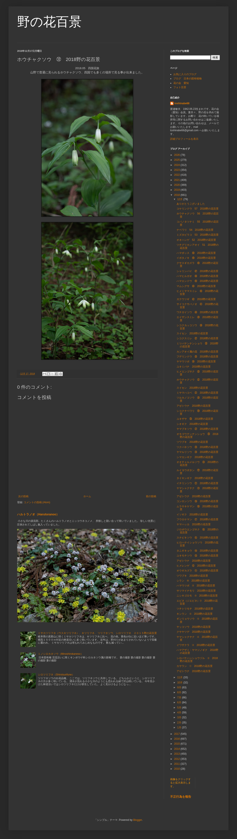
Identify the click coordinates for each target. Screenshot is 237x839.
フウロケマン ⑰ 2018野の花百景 (197, 519)
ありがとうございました (191, 203)
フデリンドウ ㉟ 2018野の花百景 (197, 356)
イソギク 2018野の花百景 (192, 514)
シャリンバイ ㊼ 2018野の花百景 (197, 271)
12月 (180, 199)
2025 (177, 159)
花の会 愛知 (181, 83)
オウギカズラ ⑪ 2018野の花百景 (197, 570)
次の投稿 (23, 496)
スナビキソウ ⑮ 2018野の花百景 (197, 537)
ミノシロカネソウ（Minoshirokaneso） (60, 653)
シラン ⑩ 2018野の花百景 (193, 580)
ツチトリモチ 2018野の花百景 (195, 608)
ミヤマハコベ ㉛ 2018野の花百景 (197, 392)
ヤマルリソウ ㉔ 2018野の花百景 (197, 452)
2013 (177, 753)
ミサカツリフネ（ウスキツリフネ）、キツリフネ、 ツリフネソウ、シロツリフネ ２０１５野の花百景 (97, 633)
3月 (179, 717)
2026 (177, 154)
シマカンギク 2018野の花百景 (195, 457)
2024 (177, 165)
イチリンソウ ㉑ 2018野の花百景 (197, 483)
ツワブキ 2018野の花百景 (192, 441)
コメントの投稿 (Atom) (37, 502)
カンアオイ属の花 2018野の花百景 (197, 351)
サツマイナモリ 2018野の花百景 (196, 590)
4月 (179, 712)
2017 (177, 733)
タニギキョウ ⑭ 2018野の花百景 (197, 550)
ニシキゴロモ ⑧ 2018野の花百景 (197, 595)
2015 (177, 743)
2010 (177, 768)
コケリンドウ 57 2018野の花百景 (198, 208)
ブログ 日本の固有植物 (187, 78)
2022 (177, 174)
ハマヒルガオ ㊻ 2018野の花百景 (197, 276)
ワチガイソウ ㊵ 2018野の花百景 (197, 312)
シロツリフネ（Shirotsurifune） (56, 674)
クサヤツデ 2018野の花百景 (194, 631)
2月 (179, 722)
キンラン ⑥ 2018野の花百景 (195, 613)
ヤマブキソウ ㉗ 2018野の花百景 (197, 428)
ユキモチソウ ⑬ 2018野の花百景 (197, 555)
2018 (177, 194)
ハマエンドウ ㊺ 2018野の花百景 (197, 281)
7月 (179, 697)
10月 (180, 682)
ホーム (87, 496)
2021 (177, 180)
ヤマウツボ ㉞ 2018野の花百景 (196, 361)
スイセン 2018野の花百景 (192, 333)
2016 (177, 738)
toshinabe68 (181, 103)
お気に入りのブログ (184, 74)
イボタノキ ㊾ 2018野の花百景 (196, 257)
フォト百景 (179, 87)
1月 (179, 727)
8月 (179, 692)
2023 (177, 169)
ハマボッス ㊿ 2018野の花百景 (196, 252)
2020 (177, 184)
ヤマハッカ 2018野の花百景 (194, 524)
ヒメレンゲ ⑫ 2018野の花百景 (196, 565)
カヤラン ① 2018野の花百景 (195, 666)
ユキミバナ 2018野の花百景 (194, 366)
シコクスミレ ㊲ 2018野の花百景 (197, 338)
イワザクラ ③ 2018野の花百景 (196, 645)
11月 (180, 677)
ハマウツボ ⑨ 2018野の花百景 (196, 585)
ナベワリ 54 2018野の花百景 (195, 229)
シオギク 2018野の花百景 (192, 423)
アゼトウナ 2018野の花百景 (194, 405)
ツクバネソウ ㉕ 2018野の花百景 (197, 447)
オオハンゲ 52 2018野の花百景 (196, 239)
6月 (179, 702)
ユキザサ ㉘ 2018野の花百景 (195, 418)
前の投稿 (151, 496)
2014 (177, 748)
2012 (177, 758)
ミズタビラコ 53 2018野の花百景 (198, 234)
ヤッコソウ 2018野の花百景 (194, 626)
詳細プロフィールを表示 (184, 138)
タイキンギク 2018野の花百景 (195, 478)
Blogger (137, 819)
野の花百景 (49, 22)
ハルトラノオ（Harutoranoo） (38, 514)
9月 (179, 687)
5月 (179, 707)
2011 (177, 763)
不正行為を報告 (180, 796)
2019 (177, 189)
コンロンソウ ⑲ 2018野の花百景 (197, 501)
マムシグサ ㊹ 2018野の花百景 (196, 286)
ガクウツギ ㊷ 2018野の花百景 (196, 299)
